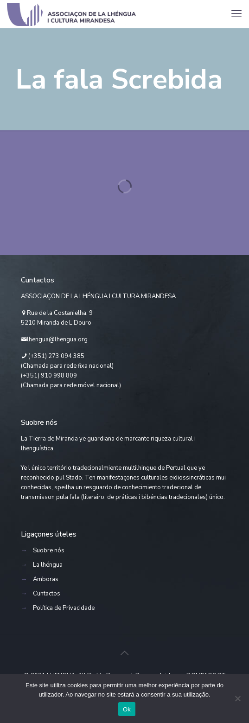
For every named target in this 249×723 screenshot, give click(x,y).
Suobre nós (48, 550)
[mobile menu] (236, 14)
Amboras (45, 579)
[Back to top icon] (124, 653)
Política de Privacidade (64, 608)
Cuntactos (46, 593)
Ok (127, 709)
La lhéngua (48, 565)
